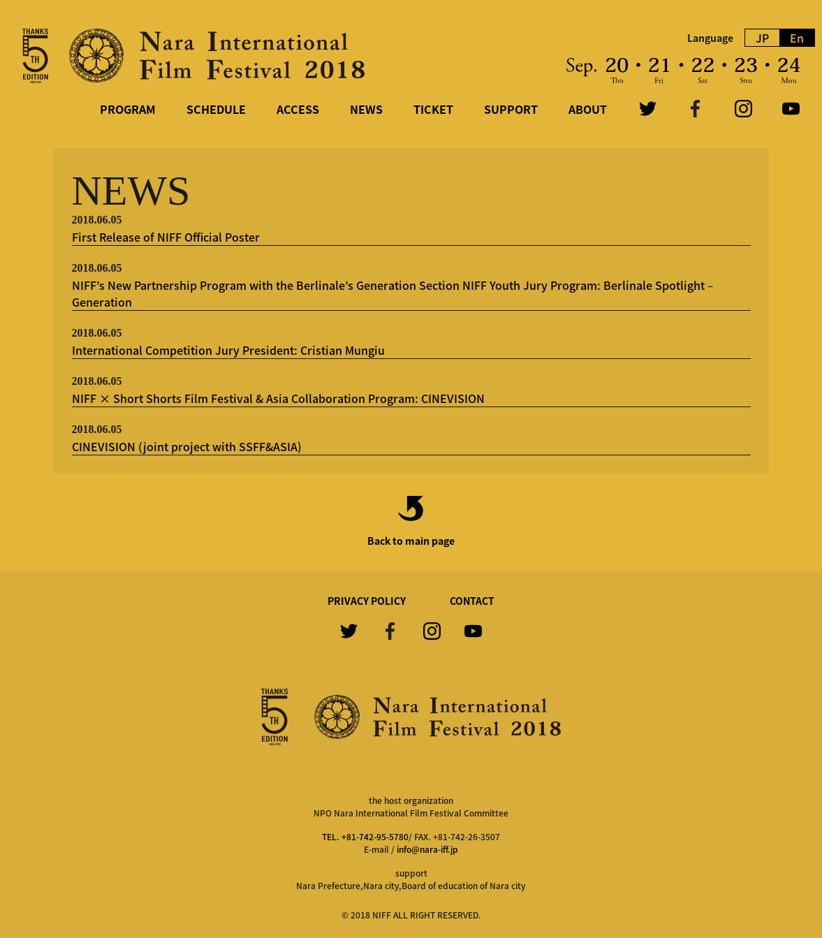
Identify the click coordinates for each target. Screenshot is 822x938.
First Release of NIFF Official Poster (166, 236)
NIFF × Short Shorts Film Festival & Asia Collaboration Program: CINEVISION (278, 398)
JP (762, 37)
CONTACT (472, 601)
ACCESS (298, 109)
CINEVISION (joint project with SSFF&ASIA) (187, 446)
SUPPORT (511, 109)
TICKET (433, 109)
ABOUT (587, 109)
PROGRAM (128, 109)
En (797, 37)
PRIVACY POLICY (367, 601)
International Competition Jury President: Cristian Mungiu (228, 350)
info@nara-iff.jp (427, 849)
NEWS (366, 109)
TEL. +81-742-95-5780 (365, 836)
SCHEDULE (216, 109)
